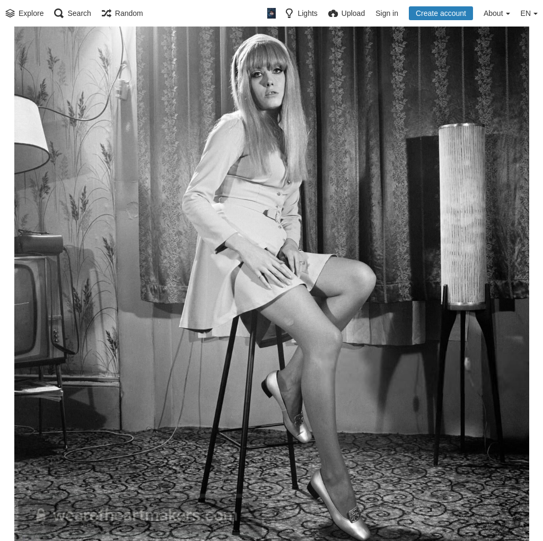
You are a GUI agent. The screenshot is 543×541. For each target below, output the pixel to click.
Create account (441, 13)
